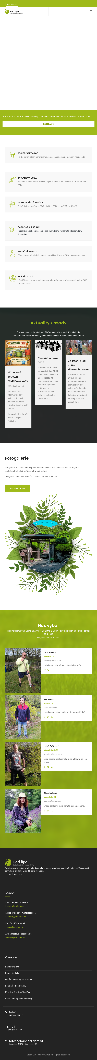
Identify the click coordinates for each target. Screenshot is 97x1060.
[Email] (45, 670)
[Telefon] (48, 670)
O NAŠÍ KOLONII (14, 874)
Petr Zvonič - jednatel (48, 925)
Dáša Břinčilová (12, 967)
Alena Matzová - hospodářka (48, 936)
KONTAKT (48, 124)
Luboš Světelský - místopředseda (48, 915)
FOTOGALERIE (17, 488)
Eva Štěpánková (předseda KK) (19, 979)
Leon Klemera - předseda (48, 904)
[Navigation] (91, 11)
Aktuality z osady (48, 323)
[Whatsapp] (44, 717)
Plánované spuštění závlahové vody (18, 377)
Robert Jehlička (12, 973)
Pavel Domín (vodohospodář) (18, 999)
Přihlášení (12, 5)
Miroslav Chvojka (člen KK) (17, 992)
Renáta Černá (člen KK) (15, 986)
